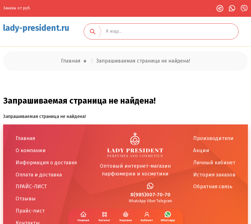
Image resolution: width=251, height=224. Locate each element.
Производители (213, 138)
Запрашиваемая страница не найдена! (143, 61)
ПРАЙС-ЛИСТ (31, 186)
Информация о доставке (46, 162)
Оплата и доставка (39, 174)
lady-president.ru (36, 28)
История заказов (214, 174)
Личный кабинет (214, 162)
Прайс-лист (30, 211)
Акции (201, 150)
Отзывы (26, 198)
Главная (71, 61)
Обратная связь (212, 186)
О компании (31, 150)
